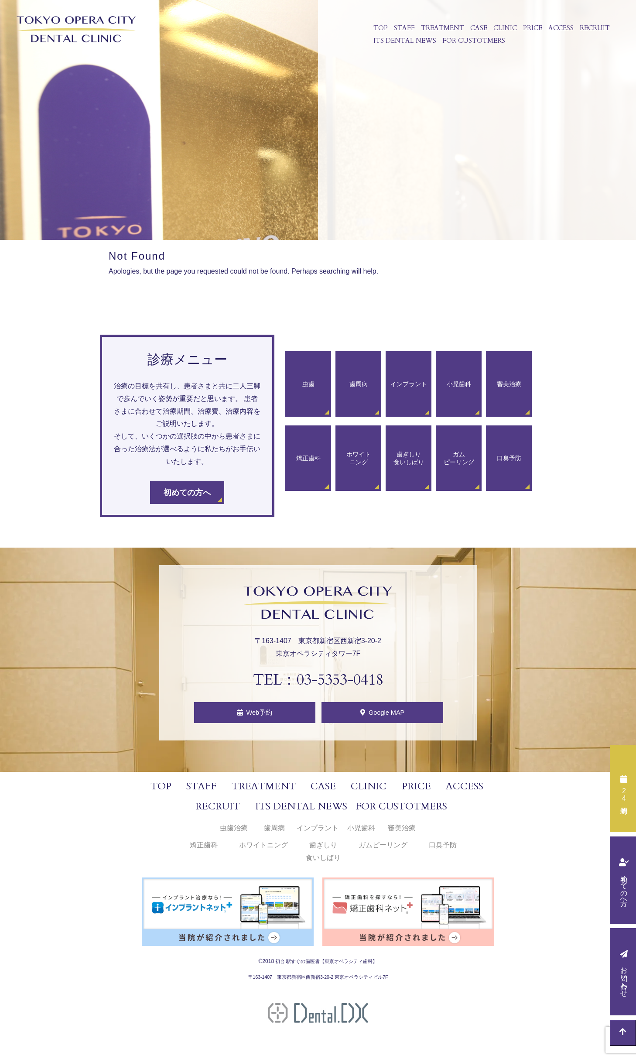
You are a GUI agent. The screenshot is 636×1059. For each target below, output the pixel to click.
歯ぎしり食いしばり (323, 856)
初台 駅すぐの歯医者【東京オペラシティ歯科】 (326, 966)
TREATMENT (439, 29)
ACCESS (558, 29)
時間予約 (623, 794)
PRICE (529, 29)
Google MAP (390, 715)
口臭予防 (443, 849)
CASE (475, 29)
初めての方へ (624, 886)
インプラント (318, 833)
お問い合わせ (624, 978)
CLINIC (502, 29)
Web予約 (260, 715)
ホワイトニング (263, 849)
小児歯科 (361, 833)
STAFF (401, 29)
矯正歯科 (204, 849)
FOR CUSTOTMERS (470, 45)
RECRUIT (592, 29)
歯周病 (274, 833)
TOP (377, 29)
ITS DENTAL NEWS (401, 45)
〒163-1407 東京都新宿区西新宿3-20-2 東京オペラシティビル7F (318, 982)
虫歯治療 (234, 833)
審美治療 (402, 833)
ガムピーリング (383, 849)
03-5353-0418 (340, 680)
